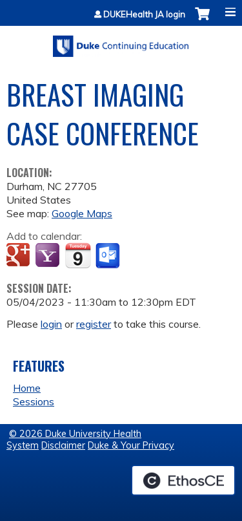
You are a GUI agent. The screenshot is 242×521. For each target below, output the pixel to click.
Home (27, 387)
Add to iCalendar (78, 255)
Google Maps (82, 213)
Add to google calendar (19, 256)
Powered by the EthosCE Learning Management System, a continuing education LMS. (183, 480)
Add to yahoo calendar (48, 256)
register (93, 323)
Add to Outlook (109, 256)
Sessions (33, 401)
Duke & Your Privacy (131, 445)
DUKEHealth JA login (144, 14)
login (51, 323)
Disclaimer (63, 445)
